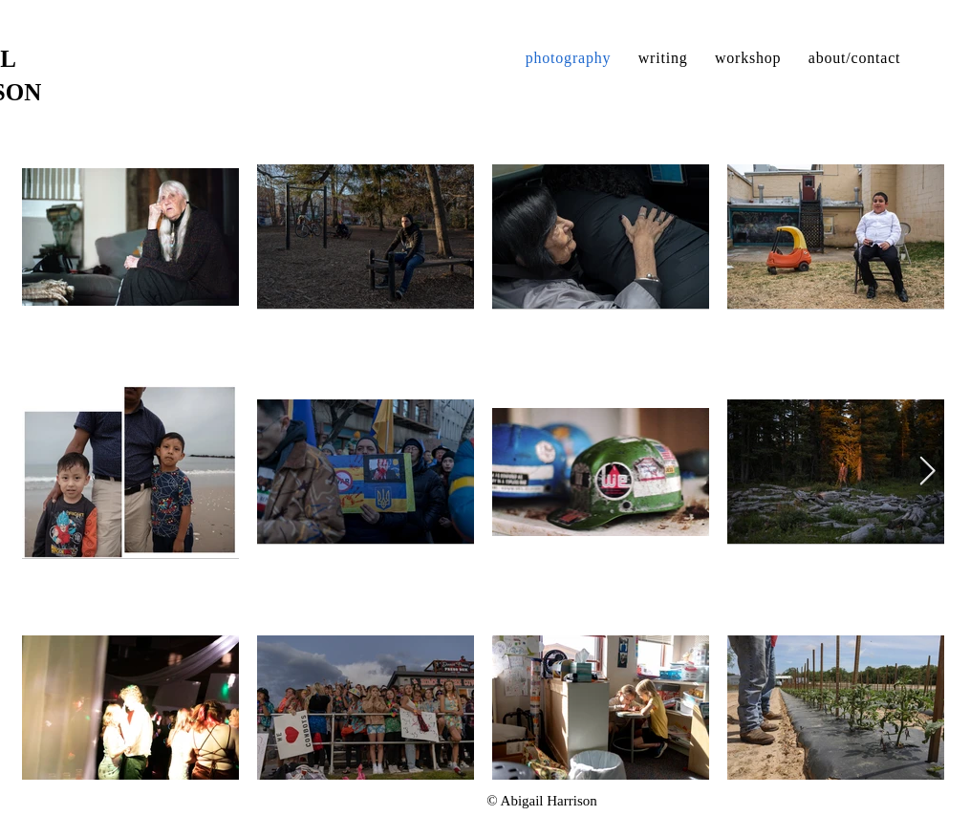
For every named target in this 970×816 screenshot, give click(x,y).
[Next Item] (927, 472)
